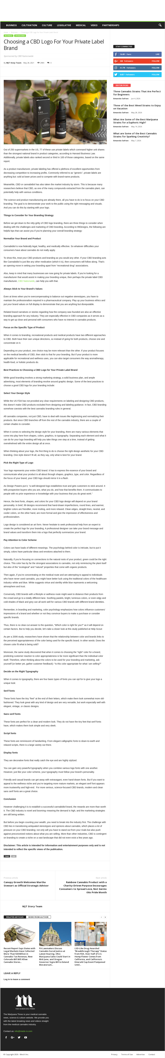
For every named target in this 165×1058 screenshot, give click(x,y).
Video (94, 25)
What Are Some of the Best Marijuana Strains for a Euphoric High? (135, 121)
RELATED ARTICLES (15, 917)
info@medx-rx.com (23, 1031)
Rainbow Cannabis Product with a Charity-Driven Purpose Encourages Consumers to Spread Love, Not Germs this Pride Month (83, 887)
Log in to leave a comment (17, 979)
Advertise (140, 1054)
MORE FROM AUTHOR (38, 917)
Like (157, 54)
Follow (155, 61)
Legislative (64, 25)
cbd (13, 856)
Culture (47, 25)
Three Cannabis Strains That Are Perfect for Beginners (137, 93)
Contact (151, 1054)
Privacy (114, 1054)
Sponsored (20, 36)
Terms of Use (127, 1054)
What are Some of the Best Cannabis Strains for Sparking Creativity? (135, 135)
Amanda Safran (121, 98)
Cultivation (29, 25)
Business (11, 25)
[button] (160, 25)
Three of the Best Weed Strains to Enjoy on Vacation (137, 107)
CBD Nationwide (26, 281)
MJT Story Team (13, 63)
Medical (81, 25)
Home (6, 32)
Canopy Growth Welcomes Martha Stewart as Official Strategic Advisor (26, 884)
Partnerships (110, 25)
